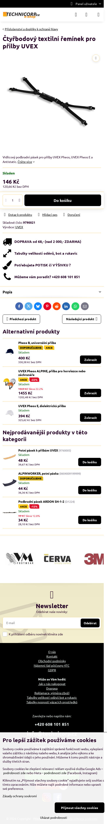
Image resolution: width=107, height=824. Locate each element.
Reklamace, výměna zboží (52, 693)
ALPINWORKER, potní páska (38, 473)
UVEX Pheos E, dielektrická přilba (42, 406)
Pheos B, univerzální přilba (37, 343)
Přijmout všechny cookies (79, 808)
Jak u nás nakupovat (52, 684)
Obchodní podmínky (52, 661)
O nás (52, 652)
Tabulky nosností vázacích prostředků (51, 702)
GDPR (52, 670)
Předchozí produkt (21, 319)
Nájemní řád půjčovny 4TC (52, 665)
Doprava (52, 688)
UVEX (19, 227)
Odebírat (90, 623)
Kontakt (52, 656)
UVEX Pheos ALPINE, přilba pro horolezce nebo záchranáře (52, 373)
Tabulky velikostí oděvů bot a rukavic (52, 697)
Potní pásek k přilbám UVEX (38, 450)
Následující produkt (81, 319)
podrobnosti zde (14, 773)
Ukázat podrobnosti (53, 817)
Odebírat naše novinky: (52, 612)
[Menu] (98, 14)
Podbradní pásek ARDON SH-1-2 (41, 501)
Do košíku (63, 200)
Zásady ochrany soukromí (20, 796)
